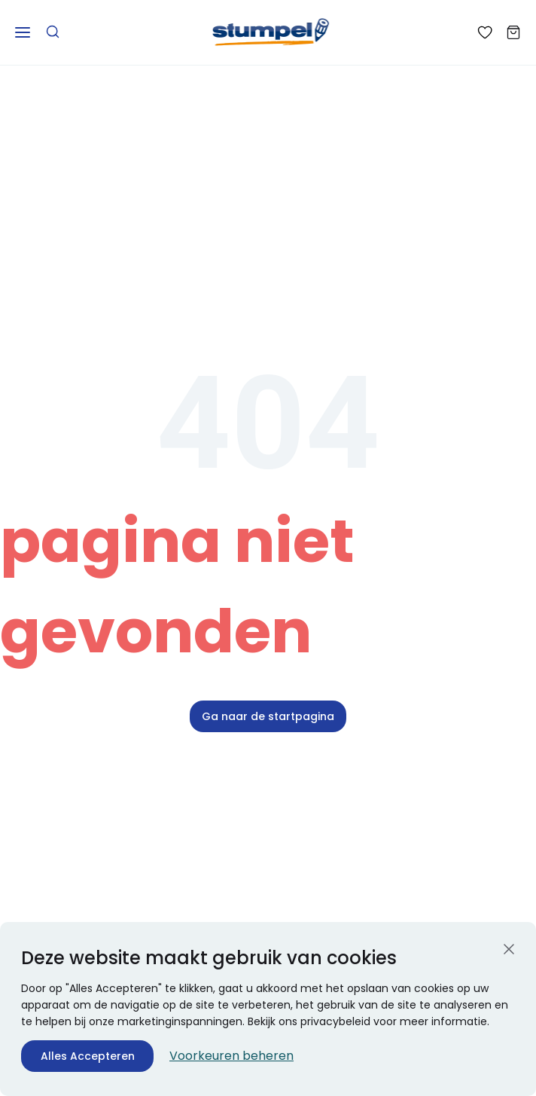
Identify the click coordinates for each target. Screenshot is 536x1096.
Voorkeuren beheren (231, 1055)
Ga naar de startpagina (268, 716)
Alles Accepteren (88, 1056)
